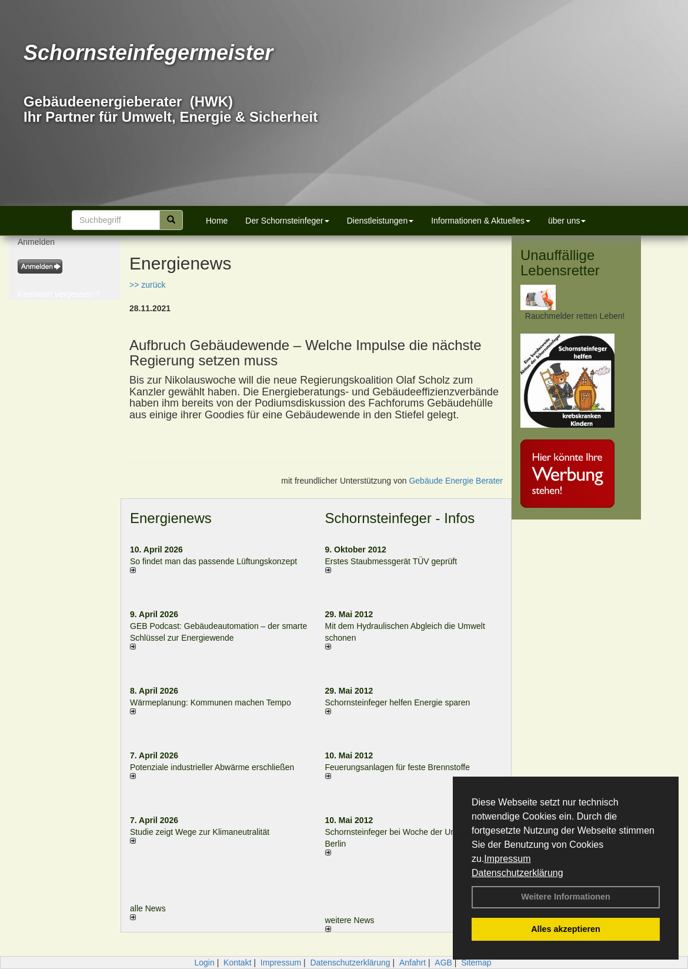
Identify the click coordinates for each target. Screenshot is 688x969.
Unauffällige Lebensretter (560, 262)
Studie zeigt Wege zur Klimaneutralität (199, 832)
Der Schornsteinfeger (287, 220)
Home (217, 220)
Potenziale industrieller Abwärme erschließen (212, 767)
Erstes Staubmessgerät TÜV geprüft (391, 561)
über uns (567, 220)
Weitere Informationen (565, 896)
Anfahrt (412, 962)
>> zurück (147, 284)
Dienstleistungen (380, 220)
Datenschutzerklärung (517, 873)
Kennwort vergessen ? (58, 294)
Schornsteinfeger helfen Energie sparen (397, 702)
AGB (443, 962)
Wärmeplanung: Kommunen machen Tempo (210, 702)
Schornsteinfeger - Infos (400, 518)
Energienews (171, 518)
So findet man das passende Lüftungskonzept (213, 561)
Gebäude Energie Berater (456, 480)
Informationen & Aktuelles (480, 220)
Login (204, 962)
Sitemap (476, 962)
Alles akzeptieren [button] (565, 929)
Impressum (507, 859)
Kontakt (237, 962)
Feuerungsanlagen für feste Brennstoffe (397, 767)
